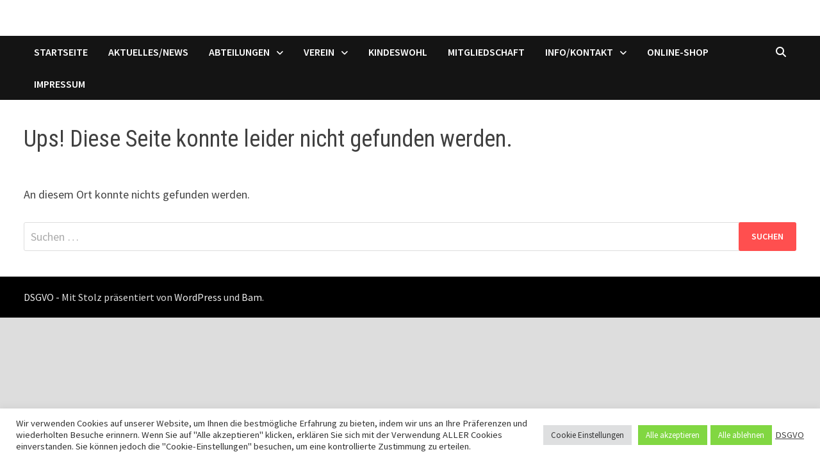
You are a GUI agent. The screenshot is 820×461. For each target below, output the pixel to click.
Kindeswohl (397, 51)
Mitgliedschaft (486, 51)
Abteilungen (239, 51)
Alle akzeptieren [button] (673, 435)
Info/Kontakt (579, 51)
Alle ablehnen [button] (741, 435)
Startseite (61, 51)
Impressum (59, 83)
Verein (319, 51)
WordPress (198, 297)
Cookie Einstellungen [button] (587, 435)
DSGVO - (42, 297)
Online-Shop (678, 51)
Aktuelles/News (148, 51)
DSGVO (789, 435)
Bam (252, 297)
